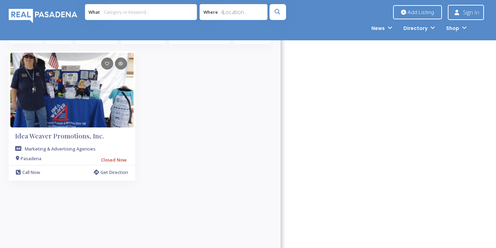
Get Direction (111, 172)
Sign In (471, 12)
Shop (452, 28)
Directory (415, 28)
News (378, 28)
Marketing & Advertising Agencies (60, 149)
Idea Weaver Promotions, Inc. (59, 135)
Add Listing (417, 12)
